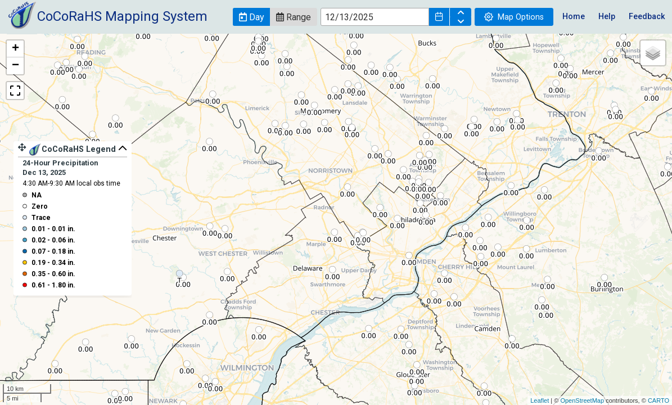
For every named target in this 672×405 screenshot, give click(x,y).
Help (606, 16)
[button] (251, 17)
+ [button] (15, 48)
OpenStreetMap (582, 400)
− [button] (15, 65)
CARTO (658, 400)
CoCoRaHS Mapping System (122, 16)
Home (573, 16)
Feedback (647, 16)
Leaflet (539, 400)
